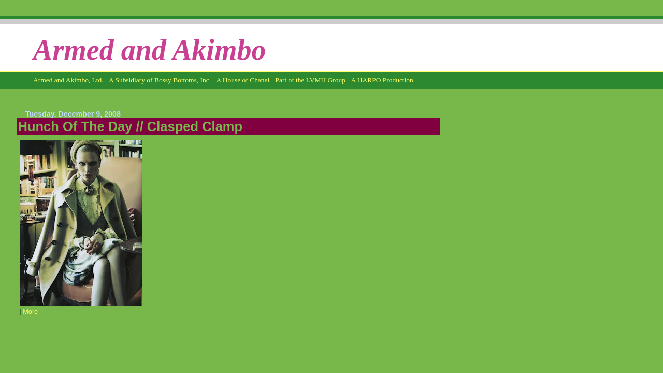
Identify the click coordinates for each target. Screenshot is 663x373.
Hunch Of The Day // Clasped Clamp (130, 126)
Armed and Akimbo (149, 50)
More (30, 311)
